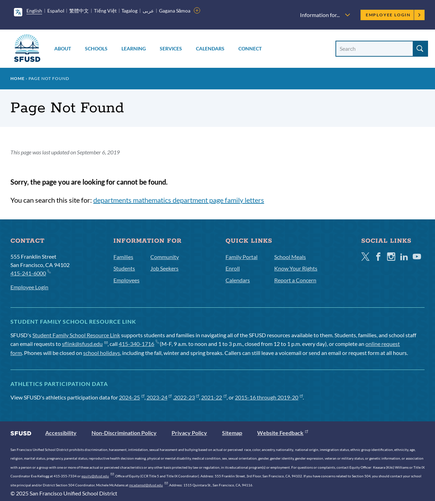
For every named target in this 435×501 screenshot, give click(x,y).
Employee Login (393, 14)
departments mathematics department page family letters (178, 200)
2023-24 (159, 397)
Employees (126, 280)
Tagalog (129, 11)
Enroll (233, 268)
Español (55, 11)
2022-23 (186, 397)
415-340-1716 (139, 343)
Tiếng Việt (105, 11)
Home (17, 78)
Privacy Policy (189, 432)
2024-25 (131, 397)
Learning (133, 48)
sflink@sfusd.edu (85, 343)
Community (164, 256)
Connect (250, 48)
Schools (96, 48)
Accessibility (61, 432)
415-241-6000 (30, 272)
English (34, 11)
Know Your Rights (295, 268)
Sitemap (232, 432)
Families (123, 256)
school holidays (101, 352)
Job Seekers (164, 268)
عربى (148, 11)
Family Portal (242, 256)
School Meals (290, 256)
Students (124, 268)
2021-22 (214, 397)
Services (171, 48)
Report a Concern (295, 280)
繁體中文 (79, 11)
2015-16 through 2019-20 (269, 397)
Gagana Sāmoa (175, 11)
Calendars (210, 48)
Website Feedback (282, 432)
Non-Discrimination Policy (124, 432)
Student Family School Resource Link (76, 335)
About (62, 48)
